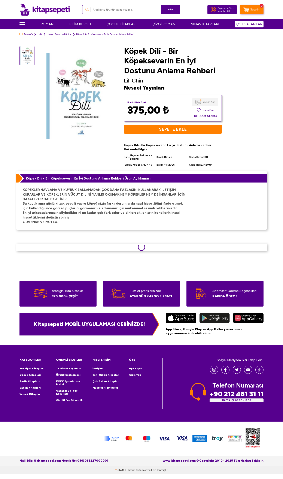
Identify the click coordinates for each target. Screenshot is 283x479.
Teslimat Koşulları (68, 368)
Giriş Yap (135, 374)
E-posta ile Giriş (226, 8)
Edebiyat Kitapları (31, 368)
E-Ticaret (130, 470)
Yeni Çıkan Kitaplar (105, 374)
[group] (79, 96)
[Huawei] (248, 318)
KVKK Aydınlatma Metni (68, 383)
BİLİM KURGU (80, 24)
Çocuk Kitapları (30, 374)
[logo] (44, 9)
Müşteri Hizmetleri (105, 387)
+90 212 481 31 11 (237, 394)
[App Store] (181, 318)
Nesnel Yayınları (144, 88)
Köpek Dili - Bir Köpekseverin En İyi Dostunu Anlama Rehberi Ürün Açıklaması (88, 178)
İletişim (97, 368)
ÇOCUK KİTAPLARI (122, 24)
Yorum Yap (209, 102)
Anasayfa (26, 34)
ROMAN (47, 24)
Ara (170, 9)
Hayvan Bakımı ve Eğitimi (59, 34)
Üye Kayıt (135, 368)
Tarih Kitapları (29, 381)
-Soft (120, 470)
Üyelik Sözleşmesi (68, 374)
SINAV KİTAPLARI (205, 24)
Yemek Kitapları (30, 394)
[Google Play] (215, 318)
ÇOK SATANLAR (249, 24)
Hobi (39, 34)
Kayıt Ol (227, 11)
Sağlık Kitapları (30, 387)
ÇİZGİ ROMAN (164, 24)
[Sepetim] (251, 9)
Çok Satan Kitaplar (105, 381)
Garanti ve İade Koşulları (67, 392)
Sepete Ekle (173, 129)
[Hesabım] (213, 9)
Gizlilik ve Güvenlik (69, 400)
